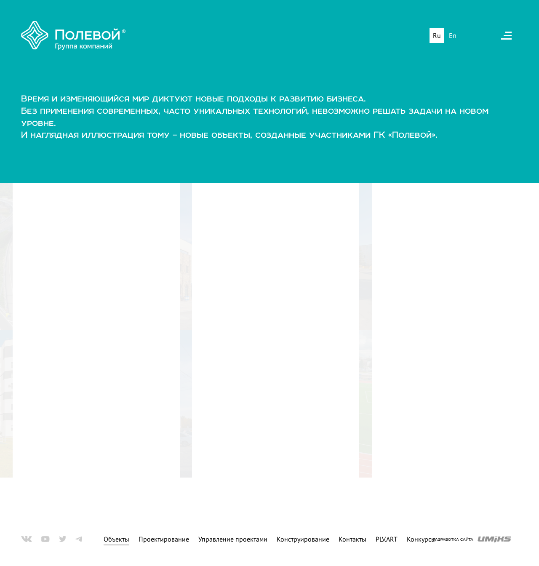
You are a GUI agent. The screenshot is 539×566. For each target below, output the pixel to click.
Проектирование (164, 538)
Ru (437, 36)
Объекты (116, 538)
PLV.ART (387, 538)
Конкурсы (421, 538)
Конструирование (303, 538)
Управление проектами (232, 538)
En (452, 36)
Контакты (352, 538)
